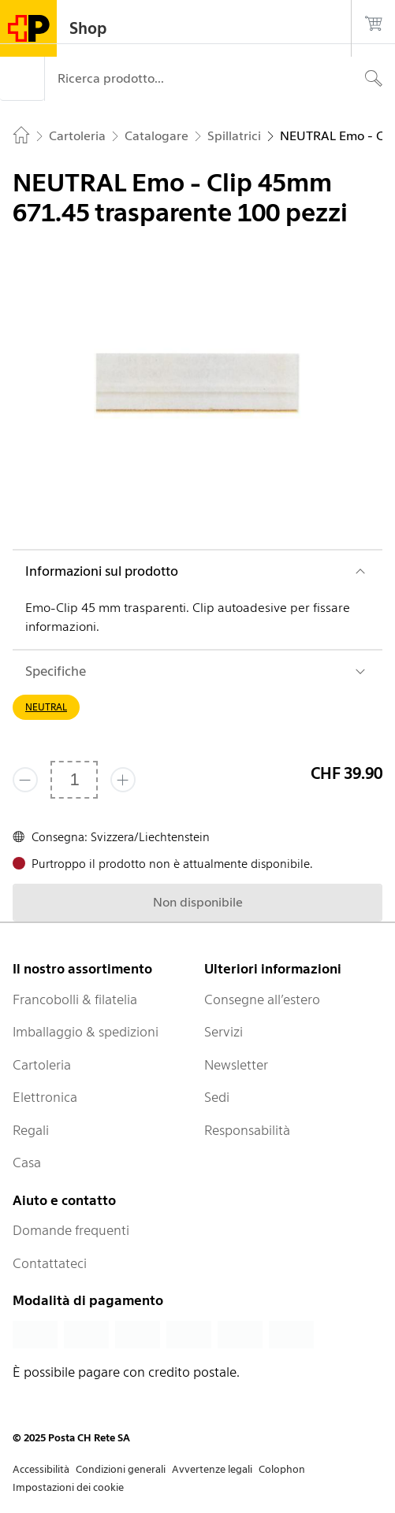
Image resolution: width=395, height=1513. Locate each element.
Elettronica (45, 1097)
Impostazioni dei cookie (68, 1487)
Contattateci (50, 1263)
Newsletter (236, 1065)
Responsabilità (247, 1130)
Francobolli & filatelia (75, 999)
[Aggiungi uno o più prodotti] (123, 779)
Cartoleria (42, 1065)
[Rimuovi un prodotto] (25, 779)
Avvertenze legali (212, 1469)
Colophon (282, 1469)
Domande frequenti (71, 1230)
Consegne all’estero (262, 999)
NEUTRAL (46, 707)
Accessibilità (41, 1469)
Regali (31, 1130)
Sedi (216, 1097)
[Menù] (22, 79)
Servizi (223, 1032)
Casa (27, 1162)
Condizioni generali (121, 1469)
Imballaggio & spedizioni (85, 1032)
